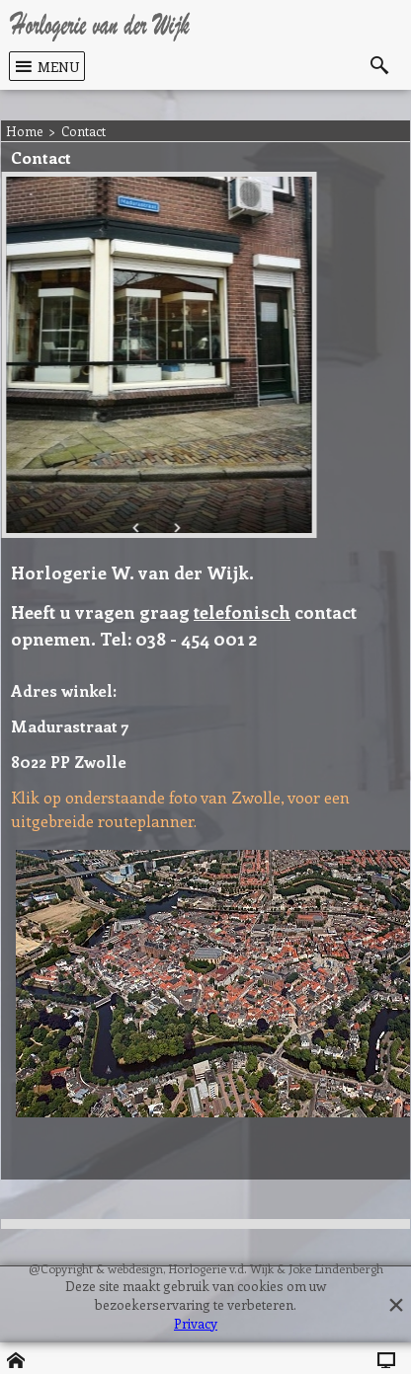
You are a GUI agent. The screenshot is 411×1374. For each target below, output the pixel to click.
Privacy (195, 1323)
